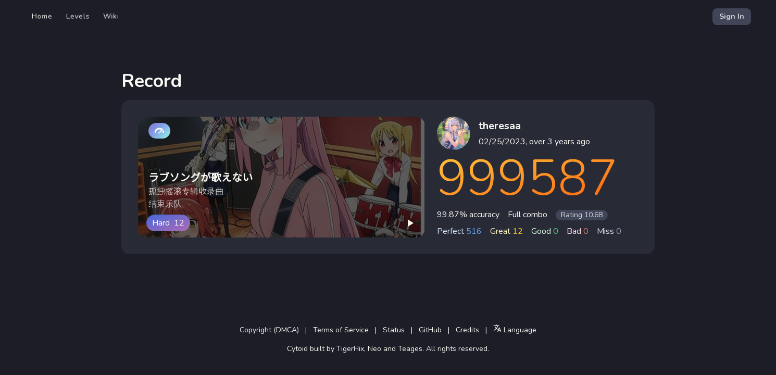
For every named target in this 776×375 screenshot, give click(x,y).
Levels (78, 16)
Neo (374, 349)
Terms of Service (341, 330)
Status (394, 330)
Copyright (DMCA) (269, 330)
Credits (467, 330)
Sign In (731, 16)
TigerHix (350, 349)
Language (514, 329)
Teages (410, 349)
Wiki (111, 16)
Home (42, 16)
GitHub (430, 330)
